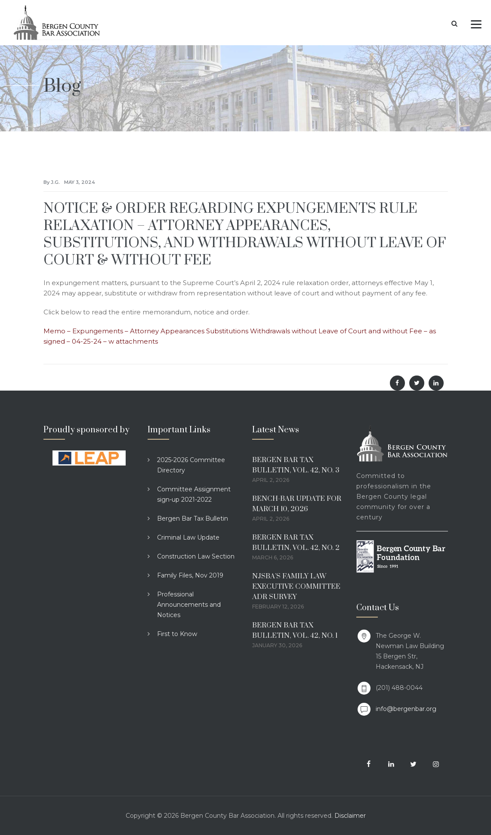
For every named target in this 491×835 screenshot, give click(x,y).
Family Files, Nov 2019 (190, 575)
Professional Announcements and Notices (189, 604)
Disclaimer (350, 815)
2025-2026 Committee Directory (191, 465)
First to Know (177, 634)
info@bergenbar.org (406, 709)
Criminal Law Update (188, 537)
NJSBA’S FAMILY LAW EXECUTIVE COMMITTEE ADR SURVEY (296, 586)
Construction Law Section (196, 556)
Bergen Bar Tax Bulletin (192, 518)
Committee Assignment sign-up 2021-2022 (194, 494)
